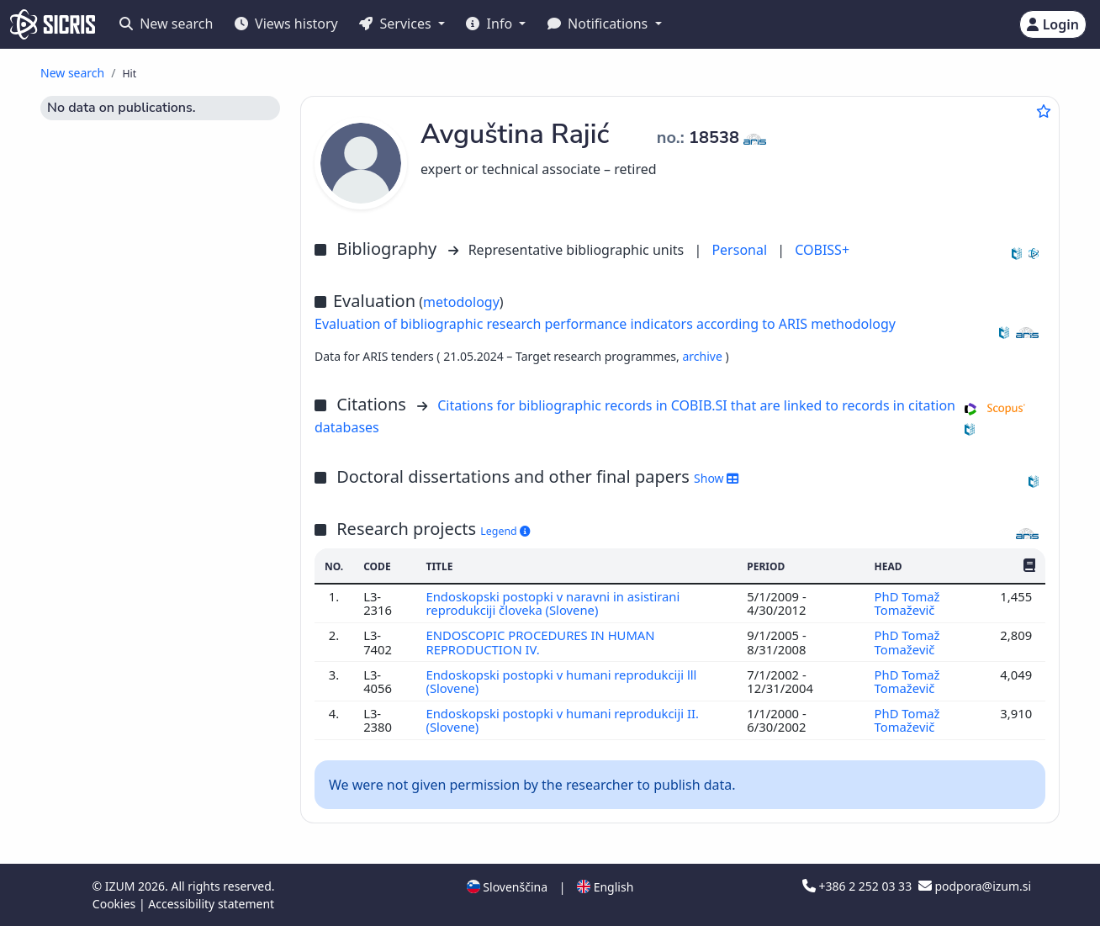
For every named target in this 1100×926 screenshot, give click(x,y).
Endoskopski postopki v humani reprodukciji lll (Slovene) (561, 681)
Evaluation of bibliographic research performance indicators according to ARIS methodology (605, 324)
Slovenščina (507, 887)
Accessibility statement (211, 904)
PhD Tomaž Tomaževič (907, 603)
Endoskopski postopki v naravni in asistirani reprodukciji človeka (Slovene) (553, 603)
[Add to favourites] (1043, 111)
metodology (461, 302)
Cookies (116, 904)
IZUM (121, 886)
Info (491, 23)
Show (716, 478)
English (605, 887)
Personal (740, 250)
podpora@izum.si (974, 886)
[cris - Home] (52, 24)
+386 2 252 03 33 (858, 886)
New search (166, 23)
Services (396, 23)
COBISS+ (822, 250)
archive (703, 356)
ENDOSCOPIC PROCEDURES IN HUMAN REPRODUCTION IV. (540, 642)
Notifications (599, 23)
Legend (505, 531)
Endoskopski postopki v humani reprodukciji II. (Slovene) (562, 720)
